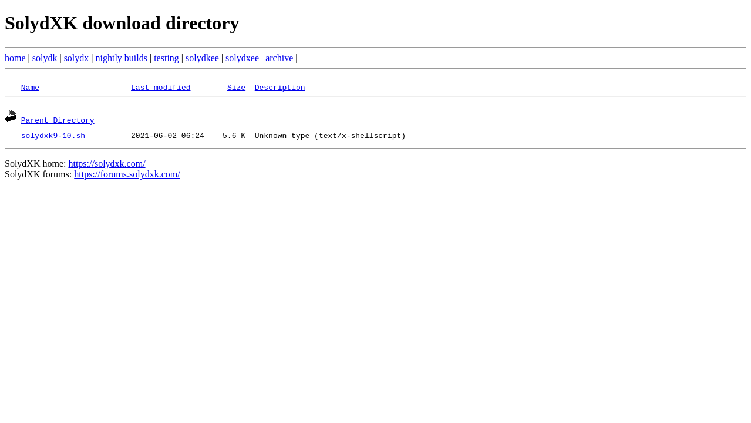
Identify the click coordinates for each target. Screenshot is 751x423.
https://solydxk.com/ (106, 165)
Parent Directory (58, 121)
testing (166, 58)
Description (280, 87)
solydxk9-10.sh (53, 137)
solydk (45, 58)
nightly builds (121, 58)
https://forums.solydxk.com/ (127, 176)
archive (279, 58)
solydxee (242, 58)
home (15, 58)
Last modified (160, 87)
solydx (76, 58)
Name (30, 87)
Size (236, 87)
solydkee (202, 58)
